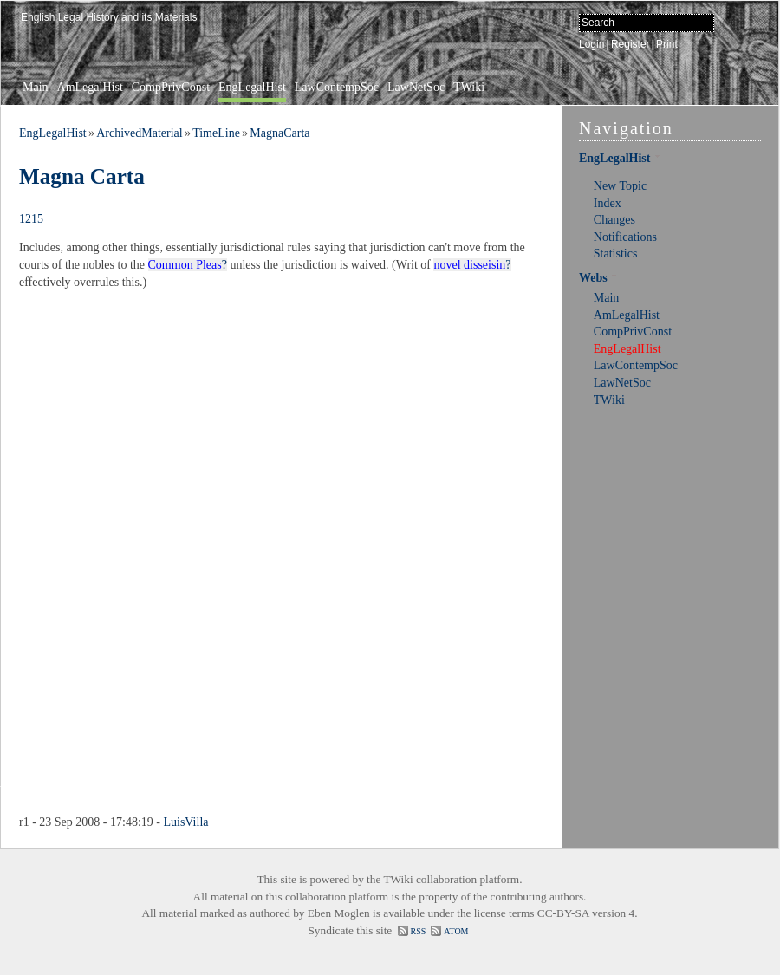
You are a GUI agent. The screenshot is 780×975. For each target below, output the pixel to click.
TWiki (468, 87)
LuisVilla (185, 822)
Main (36, 87)
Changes (614, 219)
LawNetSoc (416, 87)
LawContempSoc (337, 87)
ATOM (456, 931)
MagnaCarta (279, 133)
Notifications (625, 237)
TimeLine (216, 133)
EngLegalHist (252, 87)
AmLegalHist (90, 87)
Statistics (616, 253)
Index (607, 203)
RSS (418, 931)
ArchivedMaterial (139, 133)
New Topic (620, 185)
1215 (31, 218)
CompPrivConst (171, 87)
